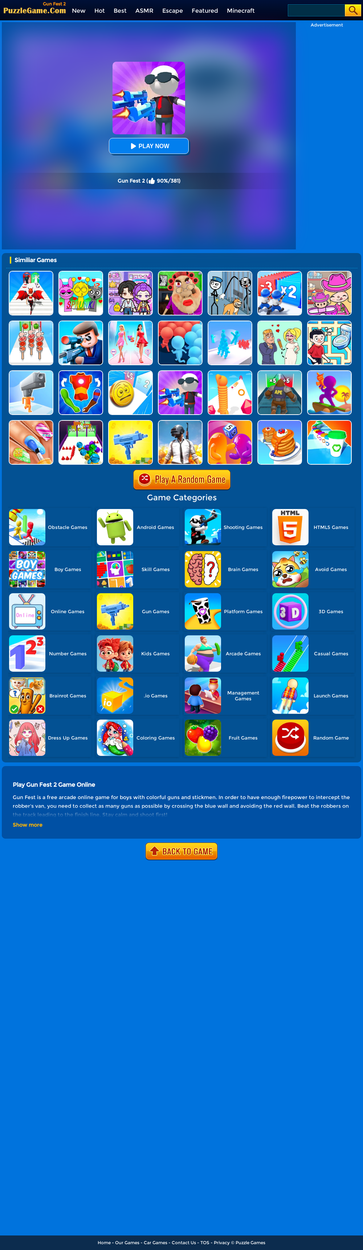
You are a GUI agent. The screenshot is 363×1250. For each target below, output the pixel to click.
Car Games (155, 1242)
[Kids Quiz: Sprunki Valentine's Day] (80, 273)
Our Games (127, 1242)
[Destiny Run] (31, 273)
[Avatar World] (329, 273)
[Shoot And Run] (329, 373)
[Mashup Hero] (80, 373)
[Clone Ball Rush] (80, 423)
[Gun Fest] (180, 373)
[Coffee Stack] (329, 423)
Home (104, 1242)
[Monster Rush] (279, 373)
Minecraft (241, 10)
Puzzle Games (250, 1242)
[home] (35, 10)
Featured (205, 10)
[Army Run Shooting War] (279, 273)
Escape (172, 10)
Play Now (149, 146)
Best (120, 10)
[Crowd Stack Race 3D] (230, 323)
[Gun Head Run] (31, 373)
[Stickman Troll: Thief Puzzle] (230, 273)
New (79, 10)
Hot (99, 10)
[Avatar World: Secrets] (130, 273)
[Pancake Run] (279, 423)
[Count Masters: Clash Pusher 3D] (180, 323)
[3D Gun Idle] (130, 423)
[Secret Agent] (80, 323)
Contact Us (184, 1242)
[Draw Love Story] (279, 323)
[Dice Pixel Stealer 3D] (230, 423)
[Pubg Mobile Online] (180, 423)
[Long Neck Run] (230, 373)
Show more (27, 825)
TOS (204, 1242)
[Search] (316, 10)
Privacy (222, 1242)
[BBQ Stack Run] (31, 323)
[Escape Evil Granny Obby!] (180, 273)
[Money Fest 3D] (130, 373)
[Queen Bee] (130, 323)
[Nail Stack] (31, 423)
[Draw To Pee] (329, 323)
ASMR (144, 10)
